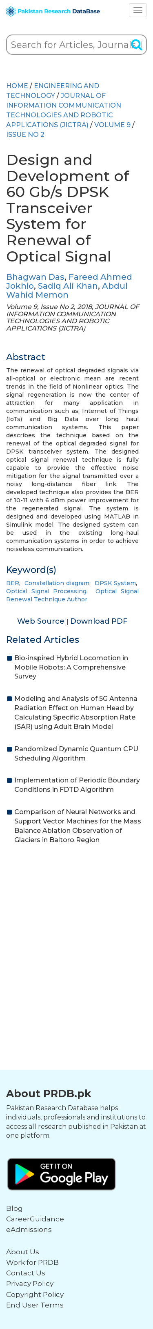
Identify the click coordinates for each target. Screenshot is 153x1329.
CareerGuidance (35, 1219)
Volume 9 (112, 125)
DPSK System (115, 583)
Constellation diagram (56, 583)
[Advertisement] (76, 933)
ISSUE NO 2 (25, 134)
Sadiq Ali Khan (68, 286)
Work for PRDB (32, 1262)
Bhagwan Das (35, 277)
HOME (17, 86)
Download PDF (99, 621)
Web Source (42, 621)
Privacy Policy (29, 1283)
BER (12, 583)
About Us (22, 1252)
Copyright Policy (35, 1294)
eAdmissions (29, 1229)
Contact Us (25, 1273)
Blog (14, 1208)
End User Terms (35, 1305)
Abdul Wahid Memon (67, 290)
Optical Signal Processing (46, 591)
